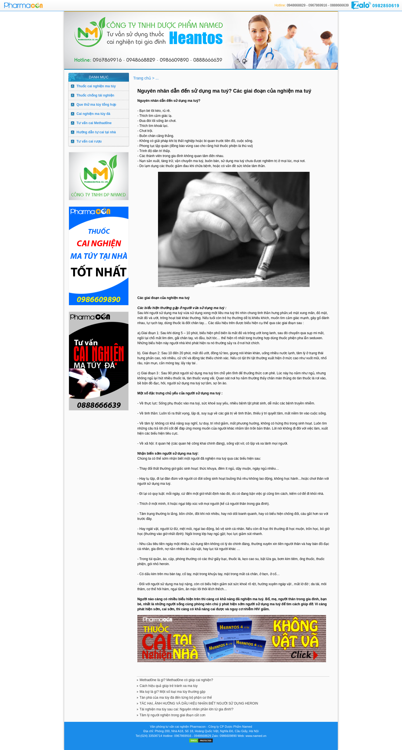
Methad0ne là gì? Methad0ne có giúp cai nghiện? (176, 680)
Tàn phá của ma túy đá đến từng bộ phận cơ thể (176, 698)
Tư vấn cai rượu (89, 141)
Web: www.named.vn (252, 735)
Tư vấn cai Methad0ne (94, 123)
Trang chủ (142, 78)
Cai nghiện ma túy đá (93, 114)
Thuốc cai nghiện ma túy (96, 86)
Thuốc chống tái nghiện (95, 95)
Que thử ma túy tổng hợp (96, 105)
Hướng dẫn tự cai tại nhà (96, 132)
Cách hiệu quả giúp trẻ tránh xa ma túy (169, 686)
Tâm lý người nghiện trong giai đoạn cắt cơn (172, 715)
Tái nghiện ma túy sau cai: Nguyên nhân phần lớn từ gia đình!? (186, 709)
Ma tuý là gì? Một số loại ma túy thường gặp (172, 692)
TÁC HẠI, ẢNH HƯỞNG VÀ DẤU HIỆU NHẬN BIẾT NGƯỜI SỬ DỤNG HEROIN (199, 703)
